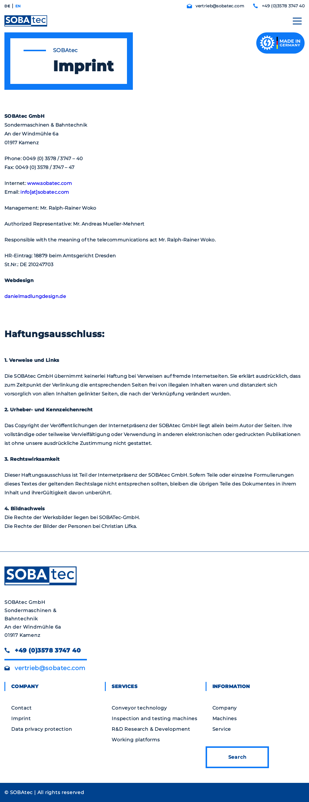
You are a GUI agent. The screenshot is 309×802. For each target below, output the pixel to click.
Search (237, 757)
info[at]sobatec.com (45, 192)
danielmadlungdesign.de (35, 296)
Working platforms (136, 740)
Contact (21, 708)
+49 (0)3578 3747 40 (283, 6)
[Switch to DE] (7, 6)
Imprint (21, 718)
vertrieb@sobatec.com (220, 6)
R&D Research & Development (151, 729)
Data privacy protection (41, 729)
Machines (224, 718)
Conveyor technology (139, 708)
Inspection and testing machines (154, 718)
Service (221, 729)
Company (224, 708)
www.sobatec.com (49, 183)
